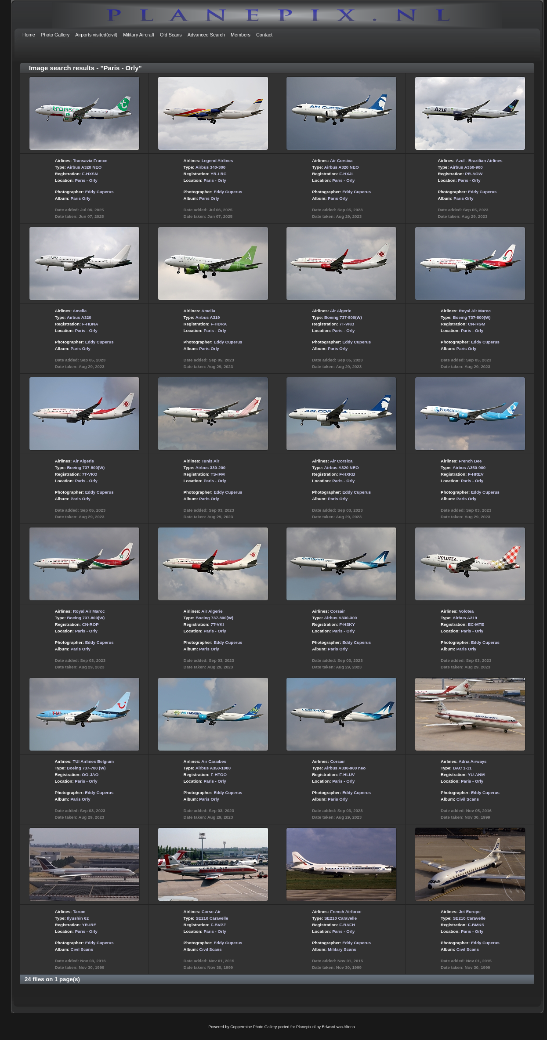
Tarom (79, 911)
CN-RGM (476, 323)
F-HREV (476, 474)
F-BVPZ (218, 924)
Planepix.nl (305, 1027)
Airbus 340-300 (210, 167)
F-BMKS (476, 924)
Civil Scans (467, 799)
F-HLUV (347, 774)
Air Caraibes (213, 761)
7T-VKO (90, 474)
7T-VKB (346, 323)
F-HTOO (218, 774)
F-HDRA (218, 323)
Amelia (80, 310)
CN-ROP (90, 624)
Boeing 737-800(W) (343, 317)
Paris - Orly (86, 180)
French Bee (470, 461)
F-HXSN (90, 173)
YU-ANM (476, 774)
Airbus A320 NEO (84, 167)
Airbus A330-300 (340, 617)
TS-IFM (217, 474)
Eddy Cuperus (99, 191)
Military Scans (342, 949)
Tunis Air (211, 461)
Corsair (337, 611)
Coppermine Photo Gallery (253, 1027)
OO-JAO (90, 774)
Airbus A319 (208, 317)
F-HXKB (347, 474)
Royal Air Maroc (475, 310)
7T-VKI (217, 624)
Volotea (466, 611)
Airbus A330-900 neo (345, 768)
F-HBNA (90, 323)
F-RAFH (347, 924)
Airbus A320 (79, 317)
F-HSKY (347, 624)
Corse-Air (211, 911)
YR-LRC (218, 173)
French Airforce (345, 911)
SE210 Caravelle (212, 918)
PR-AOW (473, 173)
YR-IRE (89, 924)
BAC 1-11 (462, 768)
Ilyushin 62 (78, 918)
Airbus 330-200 (210, 467)
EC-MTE (476, 624)
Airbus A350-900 (466, 167)
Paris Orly (81, 198)
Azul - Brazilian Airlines (479, 160)
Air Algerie (340, 310)
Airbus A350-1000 (213, 768)
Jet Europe (470, 911)
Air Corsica (341, 160)
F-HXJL (346, 173)
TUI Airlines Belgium (93, 761)
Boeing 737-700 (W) (86, 768)
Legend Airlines (217, 160)
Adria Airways (473, 761)
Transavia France (90, 160)
